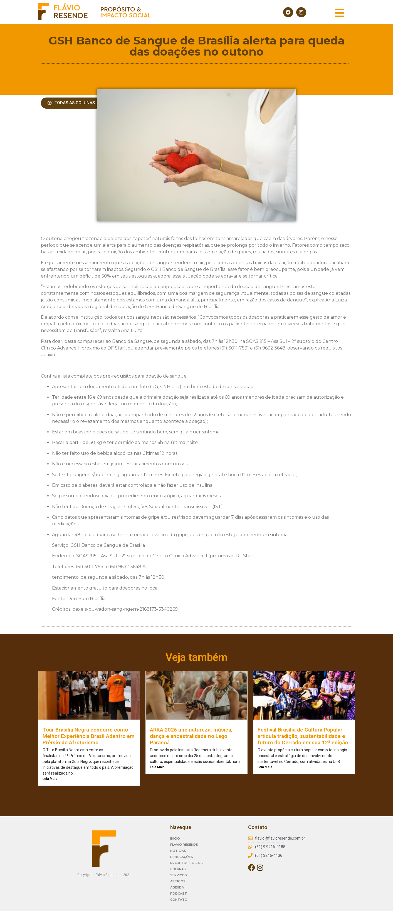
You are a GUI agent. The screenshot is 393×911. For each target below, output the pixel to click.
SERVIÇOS (178, 875)
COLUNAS (178, 869)
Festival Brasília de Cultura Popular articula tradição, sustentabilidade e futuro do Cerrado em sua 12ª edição (303, 736)
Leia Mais (50, 779)
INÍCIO (175, 838)
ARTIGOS (178, 881)
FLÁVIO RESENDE (184, 845)
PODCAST (178, 893)
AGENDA (177, 887)
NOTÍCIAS (178, 851)
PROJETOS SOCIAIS (186, 863)
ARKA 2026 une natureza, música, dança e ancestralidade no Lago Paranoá (191, 736)
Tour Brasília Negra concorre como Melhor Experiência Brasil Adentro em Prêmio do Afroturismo (89, 736)
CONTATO (178, 900)
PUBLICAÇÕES (181, 857)
